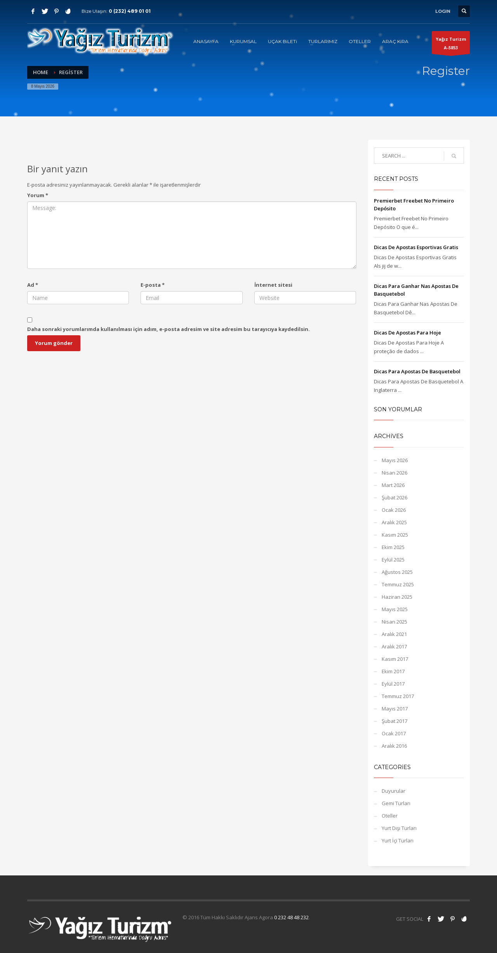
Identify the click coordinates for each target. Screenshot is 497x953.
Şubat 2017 (394, 720)
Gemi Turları (396, 803)
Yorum (37, 195)
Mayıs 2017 (395, 708)
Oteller (390, 815)
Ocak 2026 (394, 509)
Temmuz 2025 (398, 584)
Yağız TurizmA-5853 (451, 45)
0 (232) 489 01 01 (130, 11)
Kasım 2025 (395, 534)
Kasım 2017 (395, 658)
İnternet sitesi (273, 284)
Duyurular (393, 790)
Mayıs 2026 (395, 460)
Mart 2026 (393, 485)
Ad (32, 284)
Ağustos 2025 (397, 571)
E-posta (153, 284)
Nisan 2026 (394, 472)
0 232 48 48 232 (291, 917)
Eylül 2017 (393, 683)
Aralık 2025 (394, 522)
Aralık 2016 (394, 745)
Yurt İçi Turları (398, 840)
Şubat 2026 (394, 497)
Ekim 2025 (393, 547)
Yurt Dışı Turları (399, 828)
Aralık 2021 (394, 634)
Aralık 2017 (394, 646)
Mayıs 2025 (395, 609)
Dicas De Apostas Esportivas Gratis (416, 247)
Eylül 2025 (393, 559)
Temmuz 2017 (398, 696)
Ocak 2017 (394, 733)
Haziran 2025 (397, 596)
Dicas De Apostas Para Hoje (407, 332)
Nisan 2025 (394, 621)
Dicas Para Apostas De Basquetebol (417, 371)
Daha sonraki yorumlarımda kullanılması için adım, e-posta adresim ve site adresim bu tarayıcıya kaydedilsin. (168, 329)
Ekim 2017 (393, 671)
